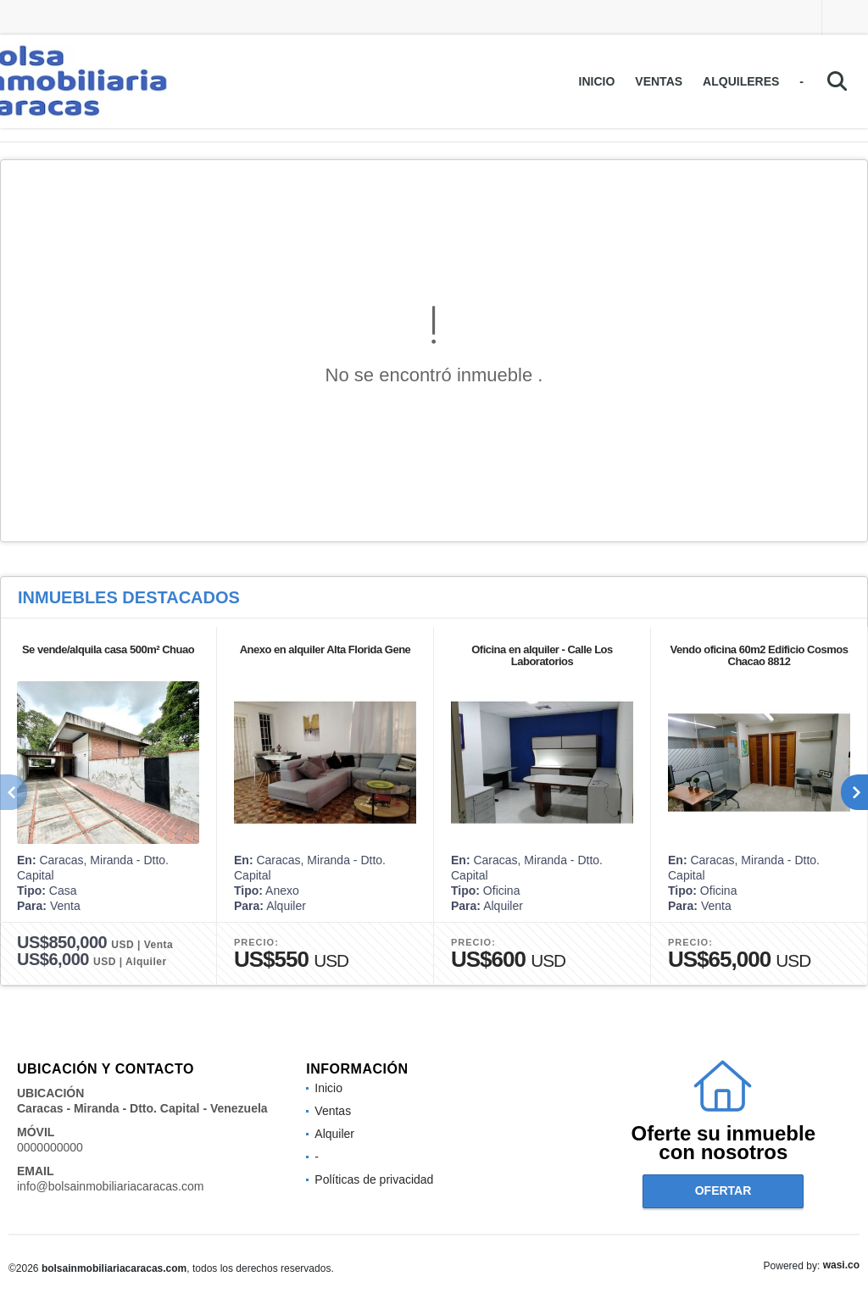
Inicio (597, 81)
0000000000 (50, 1147)
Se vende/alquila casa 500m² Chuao (108, 649)
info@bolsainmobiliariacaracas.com (110, 1186)
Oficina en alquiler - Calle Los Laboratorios (542, 655)
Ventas (658, 81)
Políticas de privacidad (373, 1179)
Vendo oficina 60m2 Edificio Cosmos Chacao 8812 (759, 655)
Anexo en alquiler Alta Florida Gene (325, 649)
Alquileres (741, 81)
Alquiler (334, 1133)
